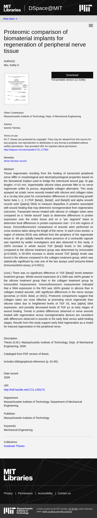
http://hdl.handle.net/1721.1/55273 (24, 389)
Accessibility (45, 493)
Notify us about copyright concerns (57, 512)
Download (72, 75)
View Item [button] (10, 18)
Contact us (64, 493)
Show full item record (15, 161)
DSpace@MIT (45, 8)
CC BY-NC (73, 509)
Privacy (8, 493)
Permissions (25, 493)
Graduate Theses (14, 446)
